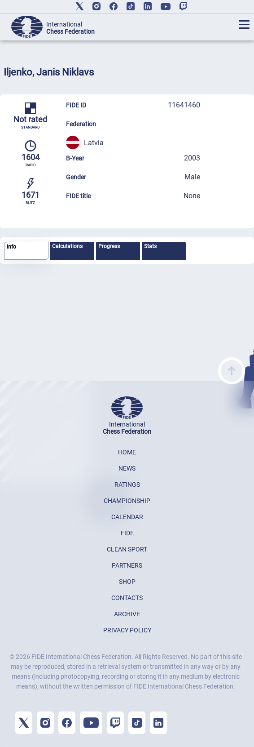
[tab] (26, 251)
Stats (150, 246)
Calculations (67, 246)
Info (11, 247)
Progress (109, 246)
